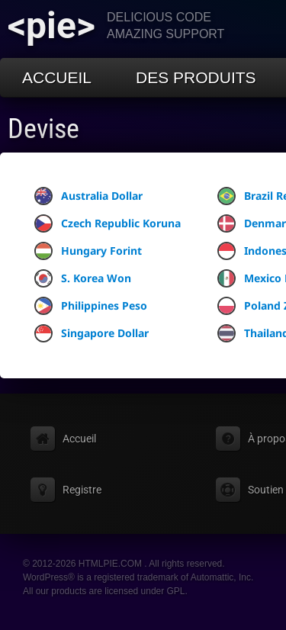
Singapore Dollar (91, 333)
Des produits (196, 77)
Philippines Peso (90, 306)
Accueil (57, 77)
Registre (82, 490)
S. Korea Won (82, 278)
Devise (43, 129)
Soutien (266, 490)
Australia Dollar (88, 196)
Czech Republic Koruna (107, 223)
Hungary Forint (88, 251)
